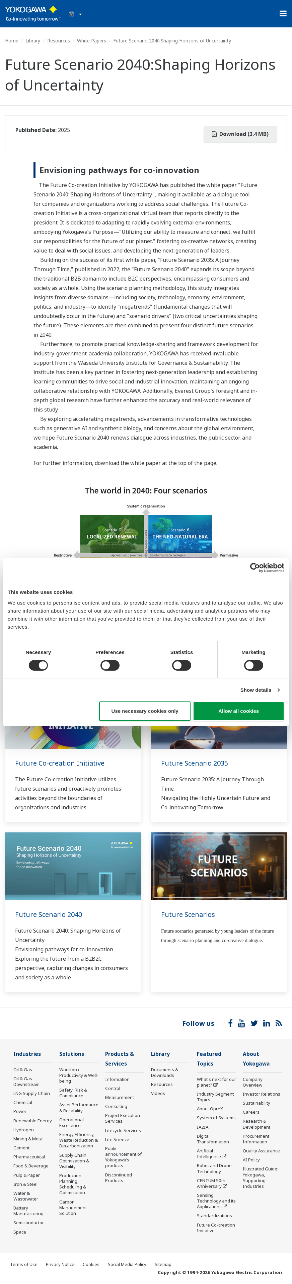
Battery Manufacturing (28, 1211)
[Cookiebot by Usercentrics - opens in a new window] (255, 568)
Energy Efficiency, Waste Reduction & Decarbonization (78, 1140)
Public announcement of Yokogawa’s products (123, 1156)
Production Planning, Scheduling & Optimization (72, 1183)
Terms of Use (24, 1264)
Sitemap (163, 1264)
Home (11, 40)
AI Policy (251, 1160)
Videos (158, 1093)
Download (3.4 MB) (240, 134)
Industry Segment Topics (215, 1097)
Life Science (117, 1139)
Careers (251, 1112)
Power (19, 1111)
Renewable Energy (32, 1121)
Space (19, 1232)
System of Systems (216, 1118)
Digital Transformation (213, 1139)
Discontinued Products (118, 1177)
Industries (27, 1054)
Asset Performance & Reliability (78, 1107)
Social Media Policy (127, 1264)
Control (112, 1088)
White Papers (91, 40)
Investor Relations (261, 1094)
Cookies (91, 1264)
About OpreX (210, 1109)
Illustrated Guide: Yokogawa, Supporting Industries (260, 1177)
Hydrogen (23, 1130)
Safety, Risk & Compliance (73, 1093)
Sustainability (256, 1103)
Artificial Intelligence (209, 1153)
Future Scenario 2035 (194, 763)
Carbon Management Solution (73, 1207)
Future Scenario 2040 (48, 914)
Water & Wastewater (25, 1196)
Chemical (22, 1102)
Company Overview (253, 1082)
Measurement (119, 1097)
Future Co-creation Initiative (59, 763)
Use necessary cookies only (145, 711)
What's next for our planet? (216, 1082)
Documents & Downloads (164, 1072)
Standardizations (214, 1216)
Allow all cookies (238, 711)
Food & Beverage (31, 1166)
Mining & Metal (28, 1139)
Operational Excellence (71, 1122)
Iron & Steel (25, 1184)
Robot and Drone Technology (214, 1168)
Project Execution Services (122, 1118)
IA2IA (202, 1127)
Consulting (116, 1106)
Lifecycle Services (123, 1130)
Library (32, 40)
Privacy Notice (60, 1264)
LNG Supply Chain (31, 1093)
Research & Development (256, 1124)
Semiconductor (28, 1223)
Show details (256, 690)
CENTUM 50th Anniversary (211, 1183)
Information (117, 1079)
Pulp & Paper (26, 1175)
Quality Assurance (261, 1151)
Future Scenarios (188, 914)
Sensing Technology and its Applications (216, 1201)
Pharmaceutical (29, 1157)
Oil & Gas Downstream (26, 1081)
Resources (58, 40)
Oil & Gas (22, 1070)
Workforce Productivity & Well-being (78, 1075)
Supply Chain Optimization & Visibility (74, 1160)
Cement (21, 1148)
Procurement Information (256, 1139)
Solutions (71, 1054)
